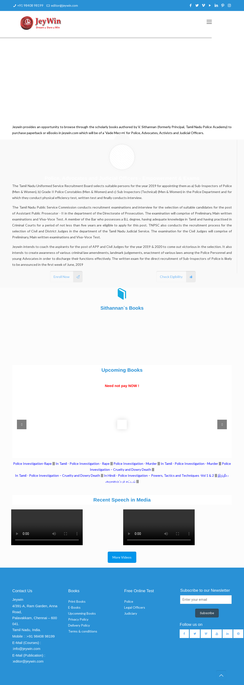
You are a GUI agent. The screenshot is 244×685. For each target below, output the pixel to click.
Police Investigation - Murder (135, 463)
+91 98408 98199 (30, 5)
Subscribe (207, 613)
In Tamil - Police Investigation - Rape (83, 463)
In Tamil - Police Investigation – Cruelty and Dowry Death (57, 475)
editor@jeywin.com (64, 5)
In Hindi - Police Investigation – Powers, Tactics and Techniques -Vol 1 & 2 (159, 475)
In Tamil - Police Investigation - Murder (189, 463)
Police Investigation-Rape (32, 463)
